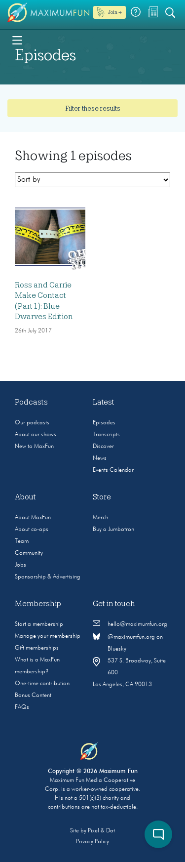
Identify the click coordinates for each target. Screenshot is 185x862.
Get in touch (114, 603)
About (25, 497)
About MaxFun (33, 518)
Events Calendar (113, 470)
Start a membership (39, 624)
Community (29, 553)
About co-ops (31, 530)
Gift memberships (37, 648)
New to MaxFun (34, 447)
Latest (103, 402)
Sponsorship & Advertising (47, 577)
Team (22, 541)
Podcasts (31, 402)
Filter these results (92, 108)
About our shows (35, 435)
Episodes (104, 423)
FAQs (22, 707)
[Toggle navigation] (17, 39)
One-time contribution (42, 684)
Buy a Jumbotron (113, 530)
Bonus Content (33, 695)
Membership (38, 603)
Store (102, 497)
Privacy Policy (92, 842)
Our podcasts (32, 423)
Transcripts (106, 435)
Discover (103, 447)
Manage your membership (47, 636)
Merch (100, 518)
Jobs (20, 565)
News (100, 458)
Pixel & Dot (101, 831)
